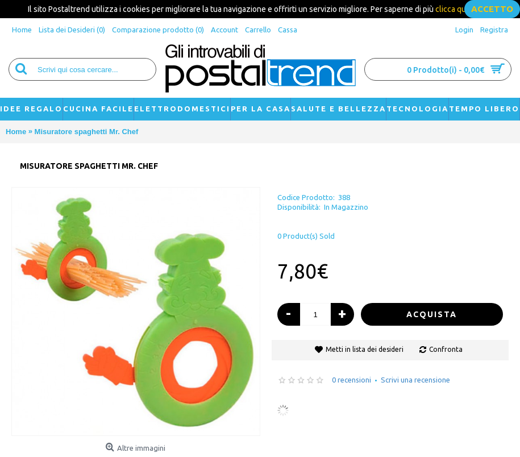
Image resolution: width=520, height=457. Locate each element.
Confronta (446, 349)
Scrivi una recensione (415, 380)
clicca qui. (452, 9)
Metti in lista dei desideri (364, 349)
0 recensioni (351, 380)
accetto (492, 9)
